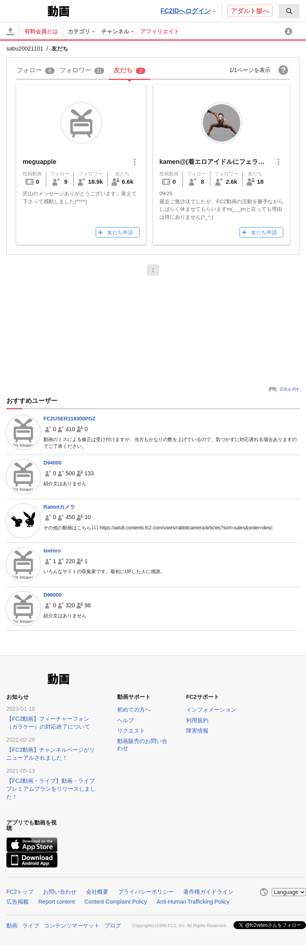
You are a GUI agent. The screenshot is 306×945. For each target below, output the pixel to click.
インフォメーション (211, 709)
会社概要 (97, 892)
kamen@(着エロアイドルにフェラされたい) (222, 161)
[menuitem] (289, 11)
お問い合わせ (59, 892)
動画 (12, 925)
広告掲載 (17, 901)
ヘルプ (125, 720)
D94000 (52, 463)
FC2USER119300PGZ (69, 419)
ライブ (30, 925)
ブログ (112, 925)
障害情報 (197, 730)
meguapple (39, 161)
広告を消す (290, 389)
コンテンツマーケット (72, 925)
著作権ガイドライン (208, 892)
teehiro (52, 551)
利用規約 (197, 720)
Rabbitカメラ (59, 507)
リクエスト (131, 730)
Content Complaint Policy (115, 901)
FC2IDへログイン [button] (188, 11)
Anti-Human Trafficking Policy (193, 901)
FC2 (26, 10)
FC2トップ (19, 892)
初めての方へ (134, 709)
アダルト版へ (250, 11)
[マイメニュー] (289, 31)
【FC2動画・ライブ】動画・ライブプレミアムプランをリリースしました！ (51, 789)
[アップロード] (10, 31)
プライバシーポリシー (146, 892)
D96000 (52, 595)
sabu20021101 (24, 48)
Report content (56, 901)
